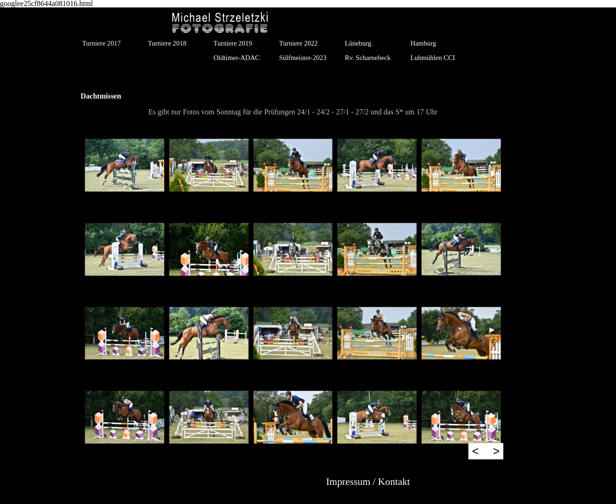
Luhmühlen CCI (433, 57)
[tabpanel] (293, 112)
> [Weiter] (496, 451)
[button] (124, 165)
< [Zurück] (475, 451)
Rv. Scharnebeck (368, 57)
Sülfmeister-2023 (302, 57)
